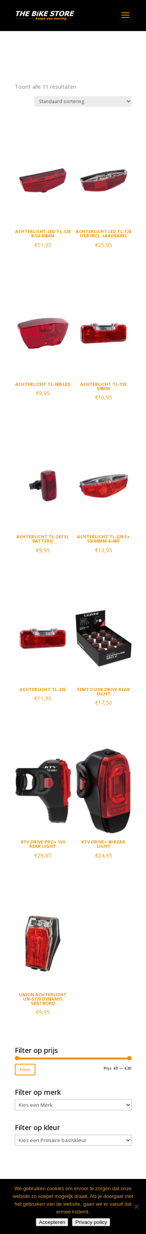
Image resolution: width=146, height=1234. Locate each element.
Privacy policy (91, 1222)
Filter (25, 1069)
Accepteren (52, 1222)
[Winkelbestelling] (83, 101)
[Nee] (136, 1206)
